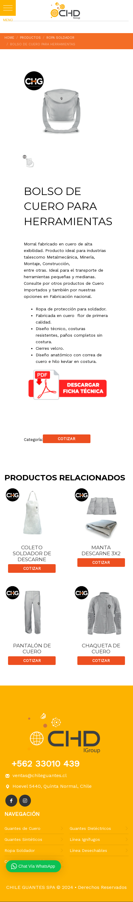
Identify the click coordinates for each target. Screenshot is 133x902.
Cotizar (66, 439)
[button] (8, 8)
